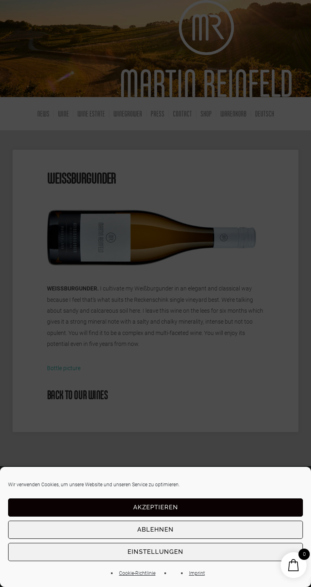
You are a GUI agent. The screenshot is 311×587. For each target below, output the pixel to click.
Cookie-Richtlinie (137, 573)
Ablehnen (155, 529)
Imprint (197, 573)
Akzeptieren (155, 507)
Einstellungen (155, 551)
